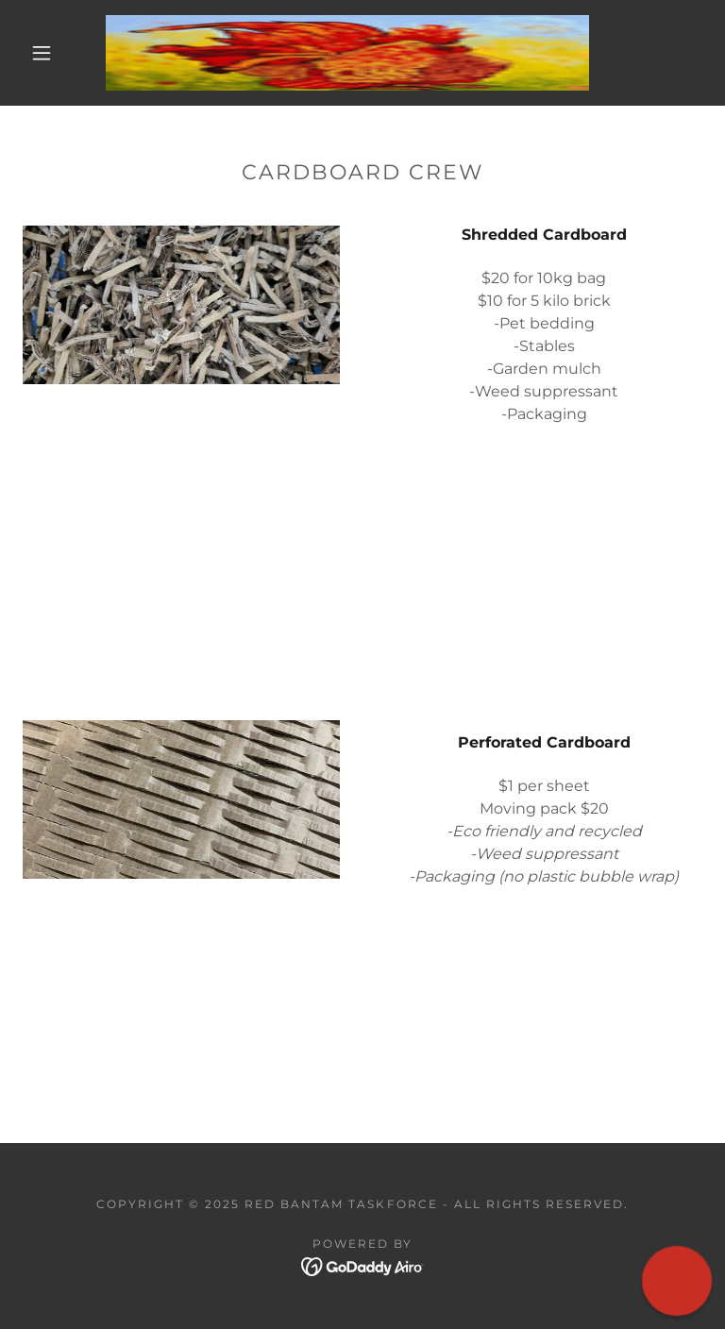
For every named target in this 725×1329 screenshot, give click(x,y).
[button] (41, 53)
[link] (347, 53)
